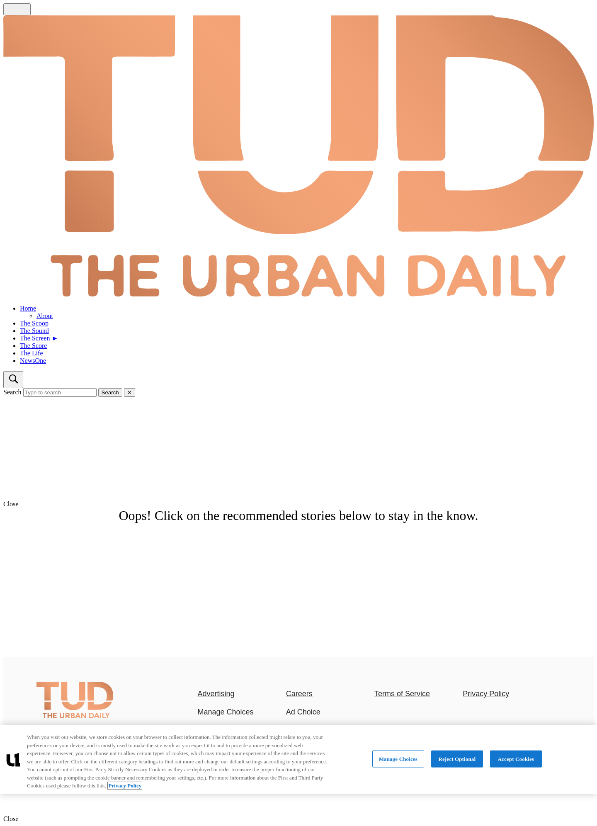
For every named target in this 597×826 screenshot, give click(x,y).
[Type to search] (60, 392)
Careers (299, 694)
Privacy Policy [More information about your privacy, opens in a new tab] (124, 785)
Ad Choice (303, 712)
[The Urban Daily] (74, 716)
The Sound (34, 330)
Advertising (215, 694)
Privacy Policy (486, 694)
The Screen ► (39, 338)
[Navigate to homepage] (298, 156)
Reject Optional (457, 759)
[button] (298, 504)
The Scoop (34, 323)
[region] (298, 759)
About (44, 315)
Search (12, 392)
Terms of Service (402, 694)
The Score (33, 345)
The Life (31, 353)
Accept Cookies (516, 759)
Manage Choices (225, 712)
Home (28, 308)
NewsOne (33, 360)
